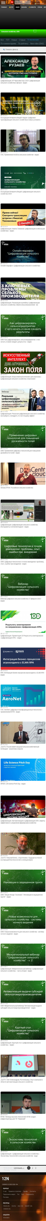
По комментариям (8, 43)
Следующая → (19, 1168)
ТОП (7, 40)
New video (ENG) (37, 43)
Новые (14, 40)
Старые (22, 40)
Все (2, 40)
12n (5, 1178)
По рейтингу (23, 43)
